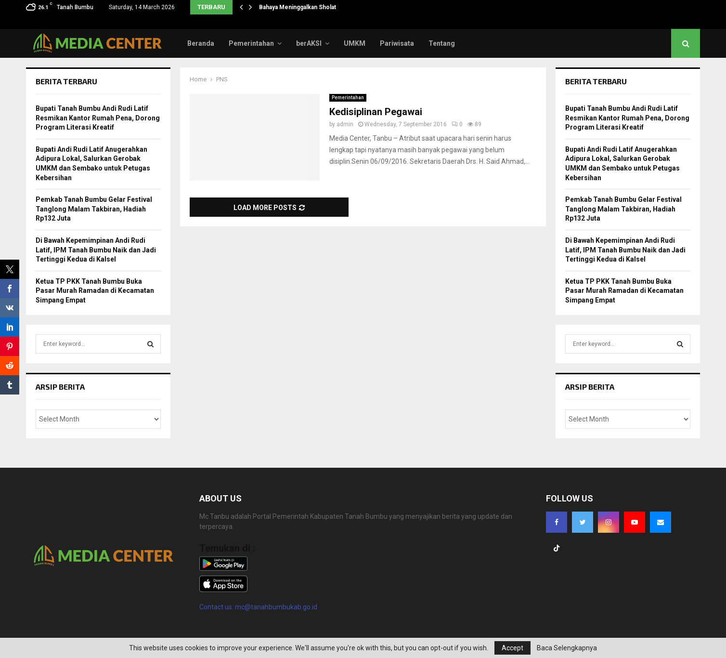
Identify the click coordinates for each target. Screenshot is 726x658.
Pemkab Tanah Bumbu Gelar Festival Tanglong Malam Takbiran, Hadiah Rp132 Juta (94, 209)
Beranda (200, 43)
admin (345, 124)
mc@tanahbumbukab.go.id (276, 607)
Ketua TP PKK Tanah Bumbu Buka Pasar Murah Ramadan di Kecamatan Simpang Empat (95, 290)
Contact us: (217, 607)
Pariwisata (397, 43)
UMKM (354, 43)
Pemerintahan (251, 43)
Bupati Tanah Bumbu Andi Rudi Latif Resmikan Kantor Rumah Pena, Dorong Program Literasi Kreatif (98, 118)
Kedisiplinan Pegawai (375, 112)
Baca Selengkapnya (567, 648)
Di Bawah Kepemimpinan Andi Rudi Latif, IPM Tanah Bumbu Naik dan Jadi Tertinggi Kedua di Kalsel (96, 250)
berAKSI (309, 43)
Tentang (441, 43)
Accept (512, 648)
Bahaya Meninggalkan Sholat (297, 7)
